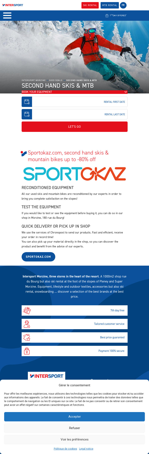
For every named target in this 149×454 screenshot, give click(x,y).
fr (123, 5)
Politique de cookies (65, 448)
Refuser (74, 428)
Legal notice (86, 448)
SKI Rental (90, 5)
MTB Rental (109, 5)
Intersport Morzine (34, 80)
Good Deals (55, 80)
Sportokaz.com (38, 257)
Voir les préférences (75, 439)
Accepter (74, 416)
